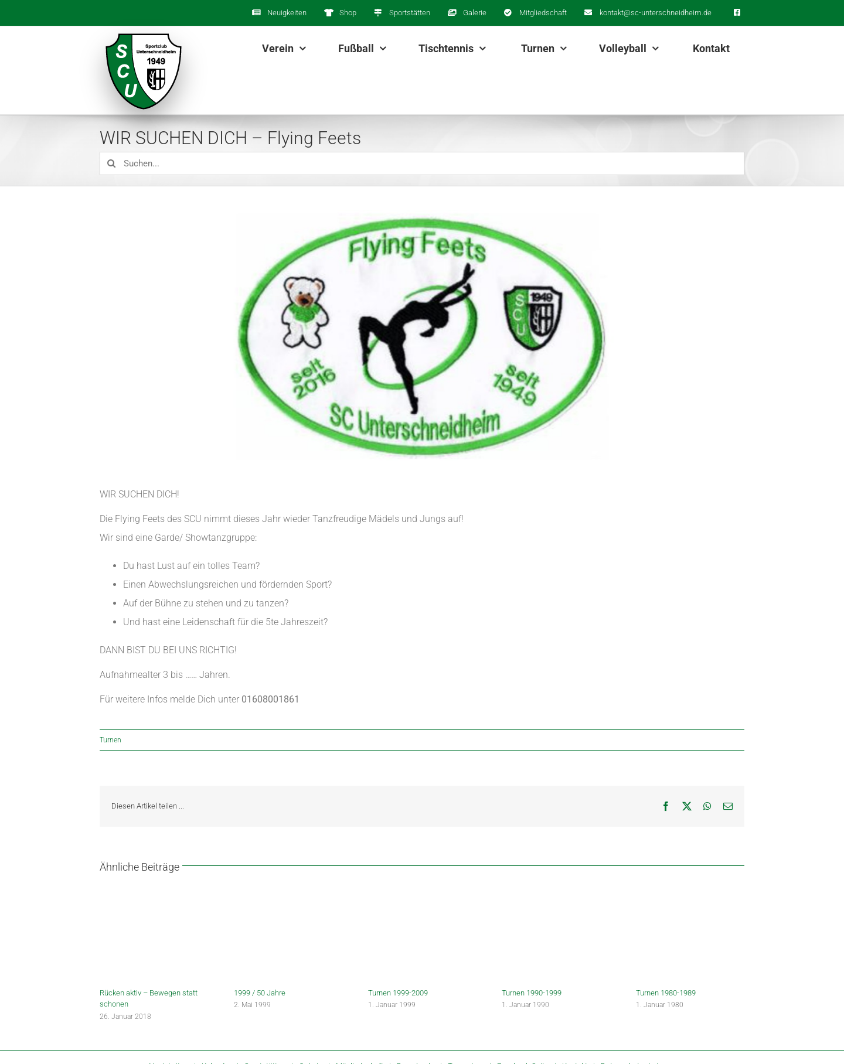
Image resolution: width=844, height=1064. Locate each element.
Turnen (110, 740)
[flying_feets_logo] (422, 339)
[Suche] (111, 163)
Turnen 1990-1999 (531, 992)
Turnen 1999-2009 (398, 992)
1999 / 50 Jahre (259, 992)
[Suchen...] (422, 163)
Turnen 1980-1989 (666, 992)
